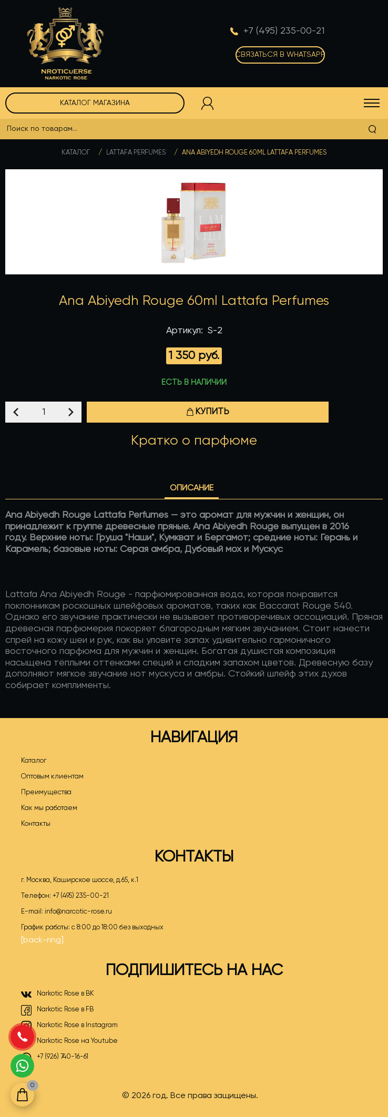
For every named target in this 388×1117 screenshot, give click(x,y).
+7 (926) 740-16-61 (54, 1057)
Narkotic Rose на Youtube (69, 1042)
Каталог (76, 152)
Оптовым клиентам (52, 776)
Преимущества (46, 792)
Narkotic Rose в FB (57, 1010)
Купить (207, 411)
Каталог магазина (95, 103)
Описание (191, 488)
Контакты (35, 824)
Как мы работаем (49, 808)
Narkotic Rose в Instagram (69, 1026)
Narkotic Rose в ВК (57, 994)
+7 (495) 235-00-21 (81, 896)
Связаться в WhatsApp (280, 54)
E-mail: (66, 912)
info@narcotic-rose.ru (78, 911)
